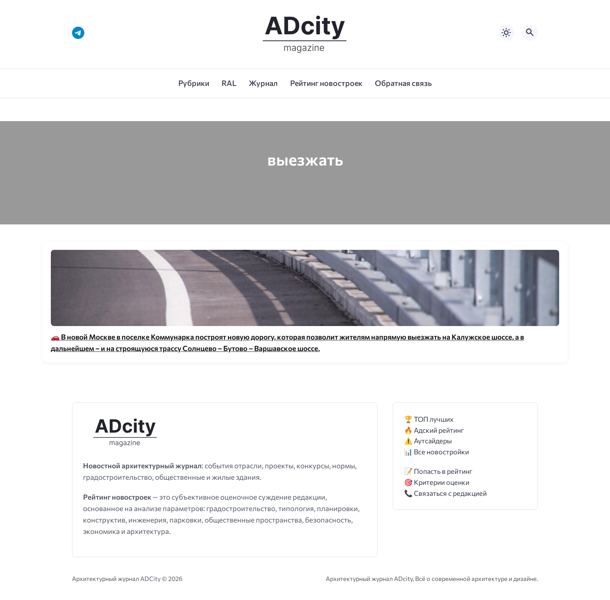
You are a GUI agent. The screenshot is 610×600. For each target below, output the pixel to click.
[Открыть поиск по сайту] (530, 33)
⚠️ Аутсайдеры (428, 441)
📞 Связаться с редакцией (445, 493)
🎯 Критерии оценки (436, 482)
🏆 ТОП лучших (429, 419)
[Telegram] (78, 33)
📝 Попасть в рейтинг (438, 471)
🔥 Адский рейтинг (434, 430)
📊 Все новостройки (436, 452)
